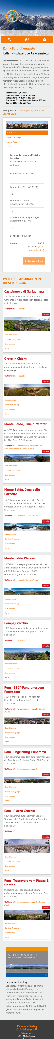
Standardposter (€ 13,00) (22, 173)
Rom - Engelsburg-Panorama (25, 752)
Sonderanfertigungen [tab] (14, 137)
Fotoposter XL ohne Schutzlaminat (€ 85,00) (22, 202)
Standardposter (24, 110)
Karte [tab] (9, 146)
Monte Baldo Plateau (19, 558)
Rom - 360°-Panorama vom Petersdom (24, 689)
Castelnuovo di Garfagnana (24, 291)
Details (46, 314)
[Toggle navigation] (46, 33)
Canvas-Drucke (10, 113)
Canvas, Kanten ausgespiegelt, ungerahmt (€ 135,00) (25, 219)
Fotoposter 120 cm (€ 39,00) (24, 187)
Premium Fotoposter (12, 448)
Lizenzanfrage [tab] (12, 142)
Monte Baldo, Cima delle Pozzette (22, 491)
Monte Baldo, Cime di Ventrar (25, 424)
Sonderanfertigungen (20, 235)
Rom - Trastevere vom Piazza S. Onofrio (26, 882)
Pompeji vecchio (16, 623)
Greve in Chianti (15, 358)
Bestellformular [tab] (12, 133)
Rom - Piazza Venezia (19, 811)
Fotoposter (38, 110)
